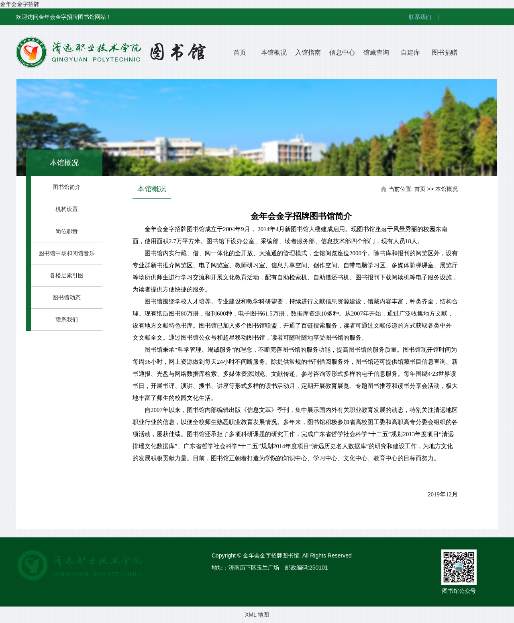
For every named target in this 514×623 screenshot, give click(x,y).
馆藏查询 (376, 52)
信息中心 (342, 52)
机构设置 (66, 209)
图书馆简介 (67, 187)
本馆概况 (274, 52)
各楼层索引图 (67, 275)
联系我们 (427, 17)
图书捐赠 (444, 52)
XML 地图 (257, 614)
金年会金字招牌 (19, 4)
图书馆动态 (67, 297)
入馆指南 (308, 52)
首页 (239, 52)
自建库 (410, 52)
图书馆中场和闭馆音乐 (67, 253)
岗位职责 (66, 231)
